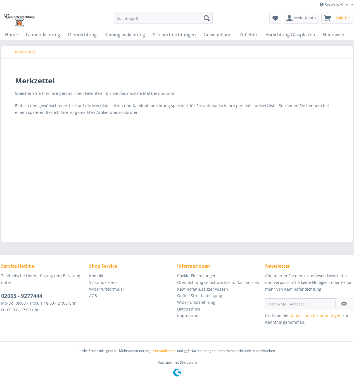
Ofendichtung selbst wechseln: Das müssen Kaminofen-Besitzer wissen (218, 286)
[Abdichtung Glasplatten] (290, 34)
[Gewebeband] (218, 34)
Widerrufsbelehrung (196, 302)
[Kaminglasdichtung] (125, 34)
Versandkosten (103, 282)
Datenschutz (189, 309)
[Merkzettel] (275, 18)
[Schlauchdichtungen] (174, 34)
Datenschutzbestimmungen (315, 315)
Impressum (187, 315)
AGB (93, 295)
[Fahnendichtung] (43, 34)
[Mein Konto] (301, 18)
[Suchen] (207, 18)
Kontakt (96, 275)
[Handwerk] (333, 34)
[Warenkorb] (337, 18)
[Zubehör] (249, 34)
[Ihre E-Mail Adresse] (300, 303)
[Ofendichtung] (82, 34)
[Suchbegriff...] (163, 18)
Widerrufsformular (106, 289)
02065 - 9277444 (21, 296)
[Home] (11, 34)
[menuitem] (163, 21)
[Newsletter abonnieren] (344, 303)
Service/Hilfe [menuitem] (334, 4)
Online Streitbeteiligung (199, 295)
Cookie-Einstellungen (197, 275)
